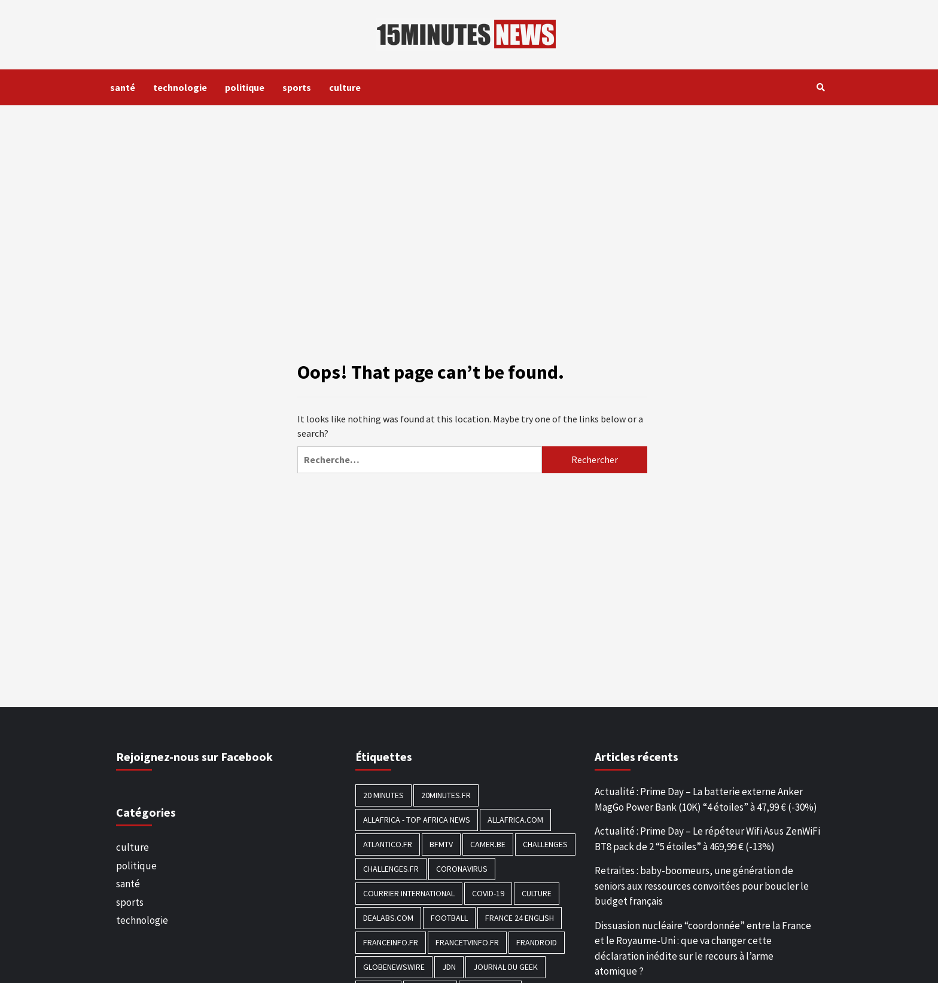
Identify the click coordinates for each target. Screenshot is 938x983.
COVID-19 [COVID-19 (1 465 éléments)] (488, 893)
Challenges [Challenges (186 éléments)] (545, 844)
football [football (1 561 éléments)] (449, 917)
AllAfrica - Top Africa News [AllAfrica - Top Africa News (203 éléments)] (416, 819)
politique (244, 87)
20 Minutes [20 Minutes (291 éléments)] (383, 795)
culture (345, 87)
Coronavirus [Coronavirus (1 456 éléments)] (462, 868)
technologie (180, 87)
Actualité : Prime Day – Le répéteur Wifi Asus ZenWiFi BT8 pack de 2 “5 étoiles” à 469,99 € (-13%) (707, 838)
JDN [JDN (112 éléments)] (449, 966)
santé (122, 87)
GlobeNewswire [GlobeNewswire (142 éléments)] (394, 966)
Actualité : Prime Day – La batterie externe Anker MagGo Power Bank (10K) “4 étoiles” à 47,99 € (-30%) (706, 799)
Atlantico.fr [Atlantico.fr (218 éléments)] (387, 844)
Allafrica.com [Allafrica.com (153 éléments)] (515, 819)
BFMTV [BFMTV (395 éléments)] (441, 844)
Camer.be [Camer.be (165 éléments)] (487, 844)
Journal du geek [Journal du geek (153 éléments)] (505, 966)
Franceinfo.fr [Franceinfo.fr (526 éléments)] (390, 942)
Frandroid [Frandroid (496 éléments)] (536, 942)
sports (296, 87)
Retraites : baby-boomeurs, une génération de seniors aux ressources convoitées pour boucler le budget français (702, 886)
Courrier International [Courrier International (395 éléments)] (409, 893)
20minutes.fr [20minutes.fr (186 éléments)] (446, 795)
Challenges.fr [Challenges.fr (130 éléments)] (391, 868)
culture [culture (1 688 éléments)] (537, 893)
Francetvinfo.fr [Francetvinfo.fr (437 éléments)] (467, 942)
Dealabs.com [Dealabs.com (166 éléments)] (388, 917)
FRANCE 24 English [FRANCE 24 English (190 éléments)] (519, 917)
